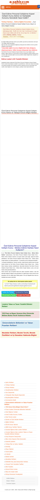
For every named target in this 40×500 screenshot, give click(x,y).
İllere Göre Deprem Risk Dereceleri (16, 439)
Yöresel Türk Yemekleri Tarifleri (14, 464)
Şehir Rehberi (10, 382)
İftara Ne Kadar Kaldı (12, 471)
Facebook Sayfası (10, 483)
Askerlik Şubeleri (10, 441)
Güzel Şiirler (9, 451)
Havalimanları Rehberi (12, 390)
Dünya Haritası (10, 387)
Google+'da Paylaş (23, 295)
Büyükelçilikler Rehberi (12, 397)
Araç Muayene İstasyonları (13, 436)
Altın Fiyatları (9, 466)
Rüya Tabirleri (10, 449)
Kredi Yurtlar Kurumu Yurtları (14, 414)
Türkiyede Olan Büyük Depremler (15, 395)
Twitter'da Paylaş (7, 292)
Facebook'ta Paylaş (21, 292)
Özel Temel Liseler (11, 417)
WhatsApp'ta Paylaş (9, 295)
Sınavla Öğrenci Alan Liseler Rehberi (16, 429)
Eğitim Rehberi (10, 422)
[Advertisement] (19, 88)
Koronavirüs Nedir (11, 400)
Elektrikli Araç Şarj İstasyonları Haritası (17, 461)
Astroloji (8, 446)
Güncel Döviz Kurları (12, 469)
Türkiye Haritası (7, 22)
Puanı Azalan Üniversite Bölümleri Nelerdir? (18, 409)
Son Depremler (10, 392)
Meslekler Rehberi (11, 459)
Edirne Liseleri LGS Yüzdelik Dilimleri (14, 59)
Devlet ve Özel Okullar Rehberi (14, 419)
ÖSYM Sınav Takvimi (12, 424)
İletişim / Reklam (10, 481)
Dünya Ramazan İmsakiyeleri (14, 474)
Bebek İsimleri (10, 456)
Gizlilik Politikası (10, 478)
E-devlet (8, 454)
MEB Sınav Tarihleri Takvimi (14, 427)
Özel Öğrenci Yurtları (12, 412)
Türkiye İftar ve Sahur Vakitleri (14, 444)
